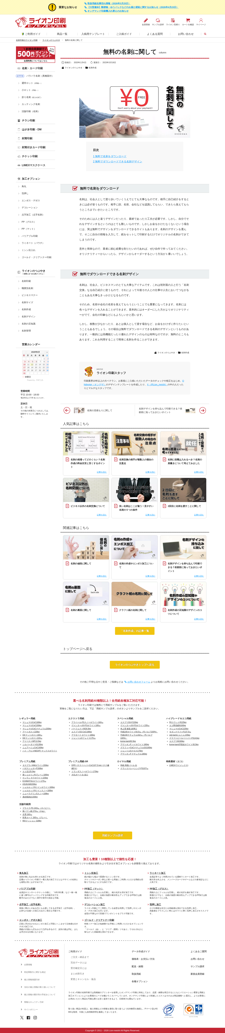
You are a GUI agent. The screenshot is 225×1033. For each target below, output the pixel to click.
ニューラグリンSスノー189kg (36, 793)
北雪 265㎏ (27, 814)
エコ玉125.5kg (29, 771)
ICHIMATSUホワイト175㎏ (34, 781)
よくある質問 (155, 34)
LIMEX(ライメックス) (178, 765)
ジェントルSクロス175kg (131, 751)
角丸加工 (23, 873)
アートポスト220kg (31, 732)
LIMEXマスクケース (34, 165)
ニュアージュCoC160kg (33, 747)
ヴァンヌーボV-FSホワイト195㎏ (86, 725)
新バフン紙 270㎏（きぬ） (34, 811)
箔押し (25, 193)
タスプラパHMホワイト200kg (35, 765)
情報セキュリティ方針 (34, 1002)
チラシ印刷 (28, 120)
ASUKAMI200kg (30, 784)
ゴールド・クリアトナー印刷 (36, 257)
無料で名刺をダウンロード (109, 156)
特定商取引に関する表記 (35, 972)
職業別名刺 (27, 288)
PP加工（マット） (93, 888)
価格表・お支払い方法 (143, 959)
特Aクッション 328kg (32, 821)
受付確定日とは (79, 968)
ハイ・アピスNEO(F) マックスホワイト (40, 751)
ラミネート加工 (158, 873)
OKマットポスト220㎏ (32, 738)
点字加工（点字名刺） (33, 214)
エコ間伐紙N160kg (177, 725)
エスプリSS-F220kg (129, 722)
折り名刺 (32, 97)
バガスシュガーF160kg (33, 768)
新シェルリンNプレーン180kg (36, 775)
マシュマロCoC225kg (178, 729)
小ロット (30, 90)
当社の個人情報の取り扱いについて (39, 987)
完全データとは (79, 962)
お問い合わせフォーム (138, 682)
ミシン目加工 (91, 873)
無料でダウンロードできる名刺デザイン (117, 161)
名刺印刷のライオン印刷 (27, 40)
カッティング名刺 (31, 104)
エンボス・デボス (31, 200)
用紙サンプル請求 (112, 835)
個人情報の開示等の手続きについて (39, 994)
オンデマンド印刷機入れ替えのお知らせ (108, 11)
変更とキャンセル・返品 (83, 979)
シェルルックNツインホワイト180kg (39, 787)
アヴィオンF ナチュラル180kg (133, 754)
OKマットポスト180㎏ (32, 735)
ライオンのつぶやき (51, 40)
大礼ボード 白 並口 (79, 775)
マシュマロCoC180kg (32, 722)
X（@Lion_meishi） (157, 384)
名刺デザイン (28, 316)
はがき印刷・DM (32, 129)
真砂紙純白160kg (30, 797)
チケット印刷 (30, 156)
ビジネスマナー (30, 295)
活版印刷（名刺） (31, 111)
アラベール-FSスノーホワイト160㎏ (87, 722)
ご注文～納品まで (80, 957)
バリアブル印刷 (30, 236)
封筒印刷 (27, 138)
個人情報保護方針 (32, 979)
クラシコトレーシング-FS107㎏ (134, 768)
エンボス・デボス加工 (30, 920)
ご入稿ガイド (124, 34)
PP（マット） (29, 228)
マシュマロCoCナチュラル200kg (37, 729)
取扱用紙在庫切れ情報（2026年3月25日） (109, 3)
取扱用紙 (136, 974)
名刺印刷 (26, 281)
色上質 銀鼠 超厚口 (128, 729)
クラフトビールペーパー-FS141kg (184, 738)
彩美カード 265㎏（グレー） (35, 817)
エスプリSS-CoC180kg (81, 732)
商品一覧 (62, 34)
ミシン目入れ (28, 250)
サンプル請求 (197, 966)
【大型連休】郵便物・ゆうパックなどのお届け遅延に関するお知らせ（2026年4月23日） (133, 7)
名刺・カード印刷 (32, 68)
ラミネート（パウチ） (33, 243)
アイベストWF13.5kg (32, 741)
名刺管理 (26, 330)
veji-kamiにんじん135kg (179, 735)
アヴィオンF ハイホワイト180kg (134, 744)
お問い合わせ (186, 34)
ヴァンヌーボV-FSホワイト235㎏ (135, 725)
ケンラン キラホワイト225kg (35, 778)
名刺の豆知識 (28, 323)
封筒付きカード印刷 (33, 147)
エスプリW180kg (176, 741)
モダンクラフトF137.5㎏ (180, 732)
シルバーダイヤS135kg (33, 744)
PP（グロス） (29, 221)
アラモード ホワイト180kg (83, 735)
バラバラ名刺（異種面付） (40, 76)
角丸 (24, 186)
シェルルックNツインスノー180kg (38, 790)
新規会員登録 (197, 974)
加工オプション (31, 178)
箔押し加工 (155, 904)
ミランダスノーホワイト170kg (84, 771)
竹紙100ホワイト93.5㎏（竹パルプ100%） (139, 732)
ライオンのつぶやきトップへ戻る (134, 664)
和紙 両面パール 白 (128, 765)
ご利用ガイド (31, 34)
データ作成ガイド (141, 951)
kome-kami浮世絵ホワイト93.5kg (184, 744)
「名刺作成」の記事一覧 (134, 630)
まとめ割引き (77, 973)
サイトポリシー (31, 1009)
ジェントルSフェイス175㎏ (83, 738)
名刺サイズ (27, 302)
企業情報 (28, 965)
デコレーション (30, 207)
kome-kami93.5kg (128, 741)
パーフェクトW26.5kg (81, 729)
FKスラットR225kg (177, 722)
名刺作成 (90, 67)
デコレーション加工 (94, 904)
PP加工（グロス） (159, 888)
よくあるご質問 (199, 951)
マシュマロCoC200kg (32, 725)
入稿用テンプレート (93, 34)
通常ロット (32, 83)
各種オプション (140, 981)
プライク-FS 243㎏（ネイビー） (37, 808)
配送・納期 (137, 966)
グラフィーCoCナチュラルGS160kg (136, 747)
